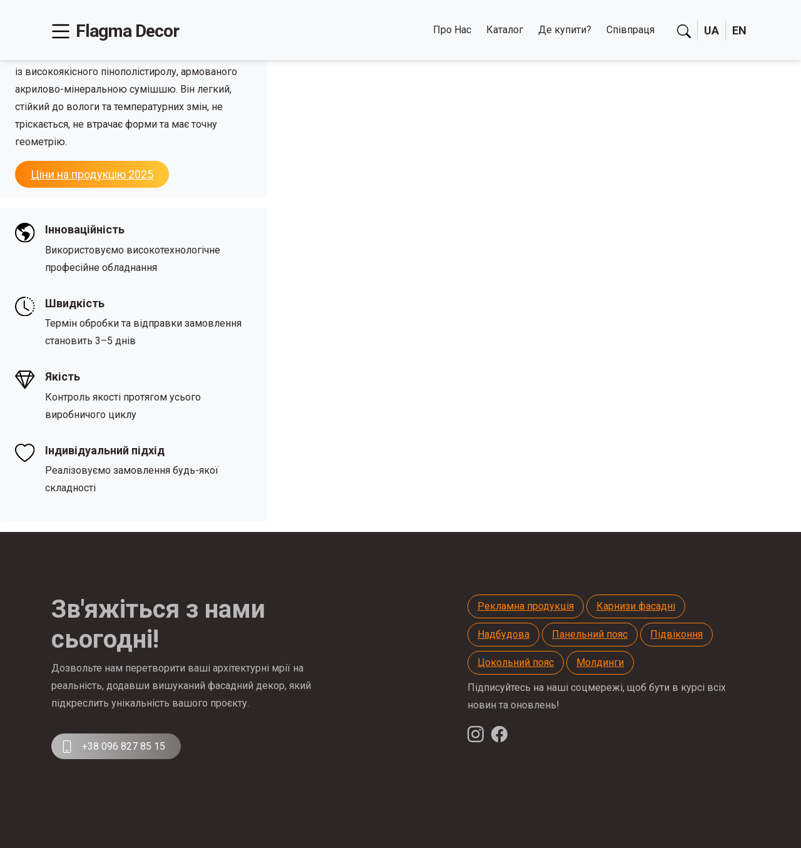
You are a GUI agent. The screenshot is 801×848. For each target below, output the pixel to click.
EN (739, 30)
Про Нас (452, 30)
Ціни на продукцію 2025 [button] (92, 174)
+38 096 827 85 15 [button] (113, 746)
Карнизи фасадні (635, 606)
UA (711, 30)
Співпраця (630, 30)
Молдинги (600, 662)
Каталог (504, 30)
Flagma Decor (127, 31)
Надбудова (503, 634)
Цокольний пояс (515, 662)
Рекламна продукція (525, 606)
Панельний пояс (590, 634)
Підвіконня (676, 634)
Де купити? (564, 30)
